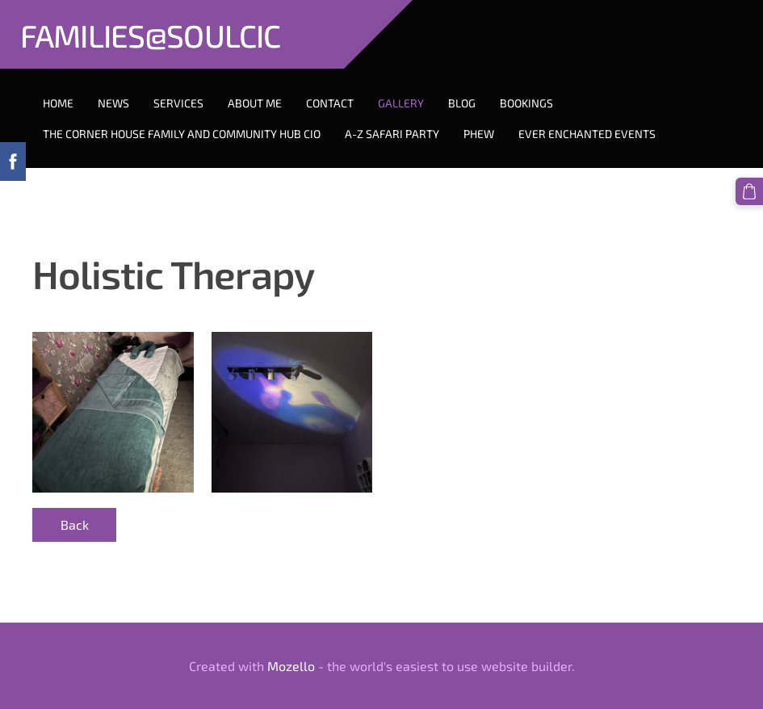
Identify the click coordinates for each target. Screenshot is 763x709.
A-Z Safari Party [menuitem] (392, 134)
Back (75, 524)
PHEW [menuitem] (478, 134)
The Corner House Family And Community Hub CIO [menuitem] (182, 134)
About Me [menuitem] (255, 103)
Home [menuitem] (58, 103)
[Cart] (749, 191)
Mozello (291, 665)
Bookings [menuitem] (526, 103)
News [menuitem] (113, 103)
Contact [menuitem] (330, 103)
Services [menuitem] (178, 103)
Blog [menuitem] (462, 103)
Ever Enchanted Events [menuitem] (587, 134)
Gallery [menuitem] (401, 103)
